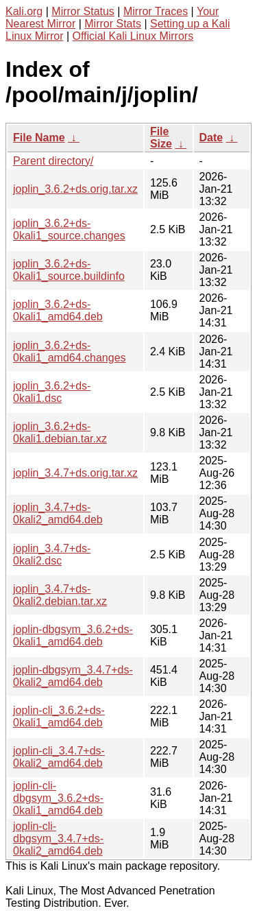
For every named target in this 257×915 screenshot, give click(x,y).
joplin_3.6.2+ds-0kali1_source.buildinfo (69, 270)
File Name (39, 137)
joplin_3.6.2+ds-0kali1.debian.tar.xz (60, 432)
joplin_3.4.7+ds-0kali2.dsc (51, 555)
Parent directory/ (53, 161)
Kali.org (23, 11)
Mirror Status (82, 11)
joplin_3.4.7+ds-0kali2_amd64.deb (58, 513)
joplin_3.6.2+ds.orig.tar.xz (75, 189)
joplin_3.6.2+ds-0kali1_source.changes (69, 229)
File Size (161, 138)
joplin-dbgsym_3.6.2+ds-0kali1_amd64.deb (73, 635)
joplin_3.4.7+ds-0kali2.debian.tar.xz (60, 595)
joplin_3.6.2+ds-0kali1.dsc (51, 392)
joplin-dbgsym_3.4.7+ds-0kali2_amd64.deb (73, 676)
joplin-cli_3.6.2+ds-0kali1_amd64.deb (59, 716)
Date (211, 137)
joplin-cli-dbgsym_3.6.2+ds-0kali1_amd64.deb (58, 798)
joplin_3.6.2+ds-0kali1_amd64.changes (69, 352)
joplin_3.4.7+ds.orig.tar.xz (75, 473)
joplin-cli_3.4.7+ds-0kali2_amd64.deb (59, 757)
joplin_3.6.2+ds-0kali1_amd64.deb (58, 310)
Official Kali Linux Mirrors (133, 36)
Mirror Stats (112, 23)
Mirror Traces (155, 11)
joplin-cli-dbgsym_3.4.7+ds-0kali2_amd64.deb (58, 838)
